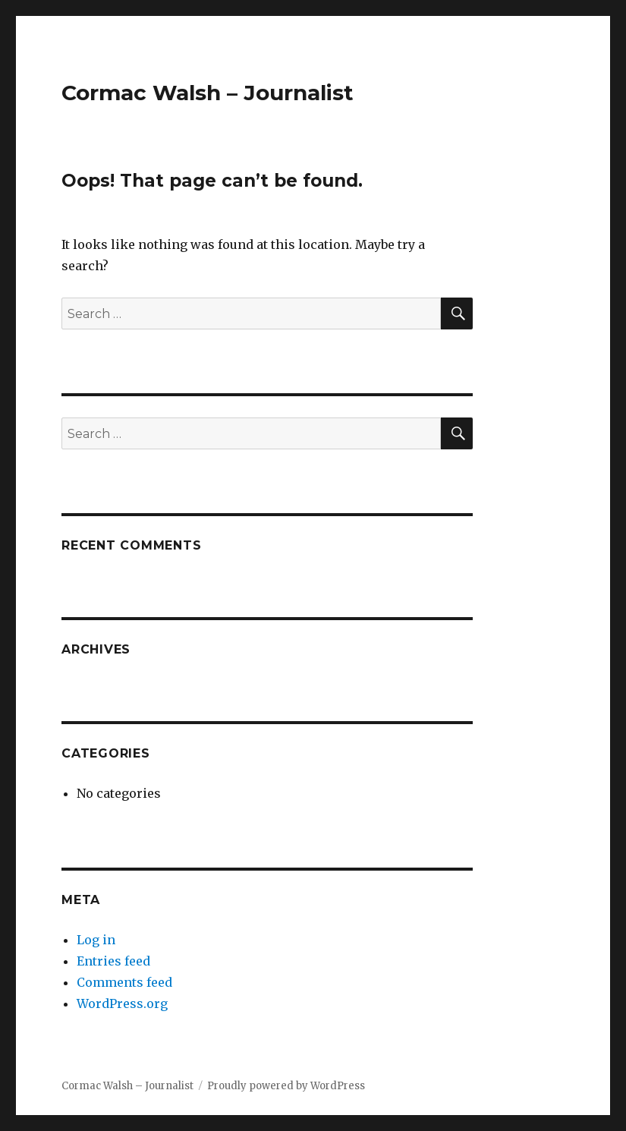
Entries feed (113, 961)
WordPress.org (122, 1003)
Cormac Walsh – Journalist (207, 93)
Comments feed (124, 982)
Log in (96, 939)
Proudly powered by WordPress (286, 1085)
